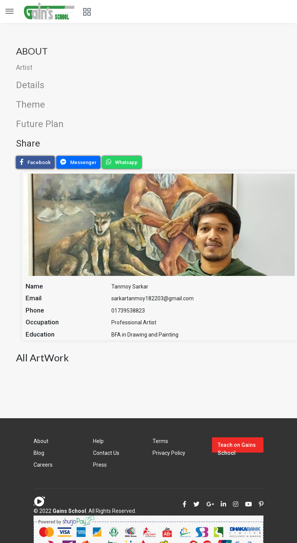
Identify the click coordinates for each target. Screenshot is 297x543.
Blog (39, 453)
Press (100, 465)
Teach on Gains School (237, 447)
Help (98, 441)
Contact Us (106, 453)
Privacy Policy (169, 453)
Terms (160, 441)
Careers (43, 465)
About (41, 441)
